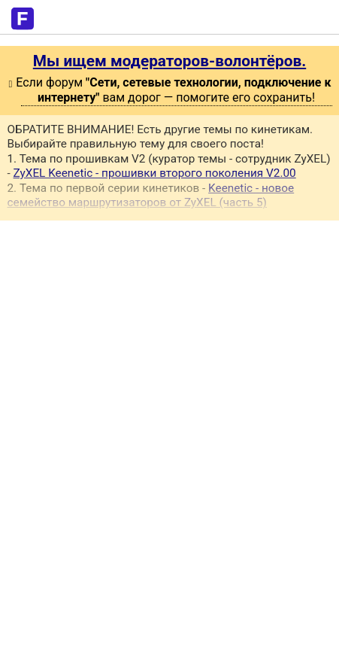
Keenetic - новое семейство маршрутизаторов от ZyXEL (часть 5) (151, 195)
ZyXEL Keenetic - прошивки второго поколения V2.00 (155, 173)
